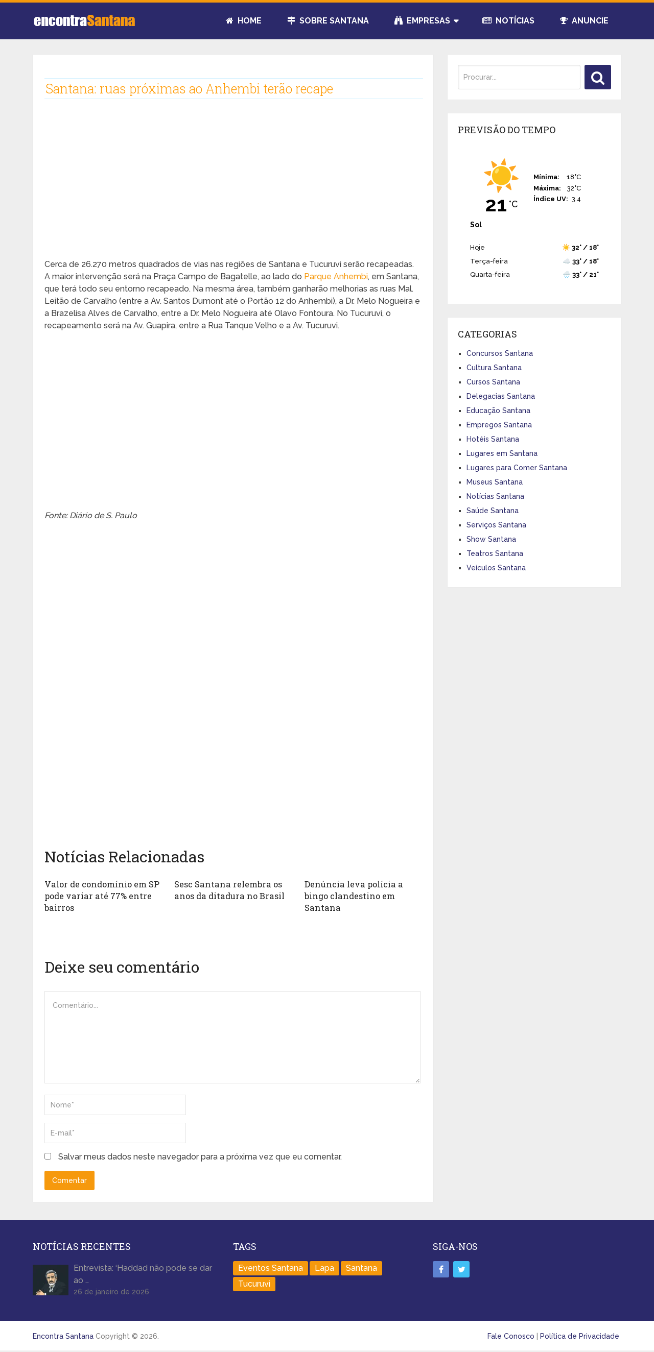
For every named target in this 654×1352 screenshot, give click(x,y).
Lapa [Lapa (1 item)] (324, 1267)
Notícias (508, 21)
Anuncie (584, 21)
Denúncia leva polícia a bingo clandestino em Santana (352, 895)
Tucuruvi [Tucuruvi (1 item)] (254, 1283)
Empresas (422, 21)
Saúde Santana (492, 510)
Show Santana (491, 539)
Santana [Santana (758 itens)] (361, 1267)
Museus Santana (494, 482)
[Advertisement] (232, 186)
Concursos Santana (499, 353)
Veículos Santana (496, 568)
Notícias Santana (495, 496)
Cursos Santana (493, 382)
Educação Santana (498, 410)
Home (244, 21)
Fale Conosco (510, 1335)
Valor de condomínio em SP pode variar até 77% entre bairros (100, 895)
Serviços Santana (496, 525)
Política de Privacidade (579, 1335)
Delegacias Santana (500, 396)
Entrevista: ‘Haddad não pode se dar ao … (143, 1273)
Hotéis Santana (492, 439)
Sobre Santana (328, 21)
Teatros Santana (494, 553)
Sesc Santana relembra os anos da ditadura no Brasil (227, 890)
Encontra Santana (63, 1335)
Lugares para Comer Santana (516, 468)
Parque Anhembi (336, 276)
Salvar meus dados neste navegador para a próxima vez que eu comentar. (200, 1156)
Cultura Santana (494, 368)
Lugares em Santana (502, 453)
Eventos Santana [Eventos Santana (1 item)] (270, 1267)
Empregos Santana (499, 425)
